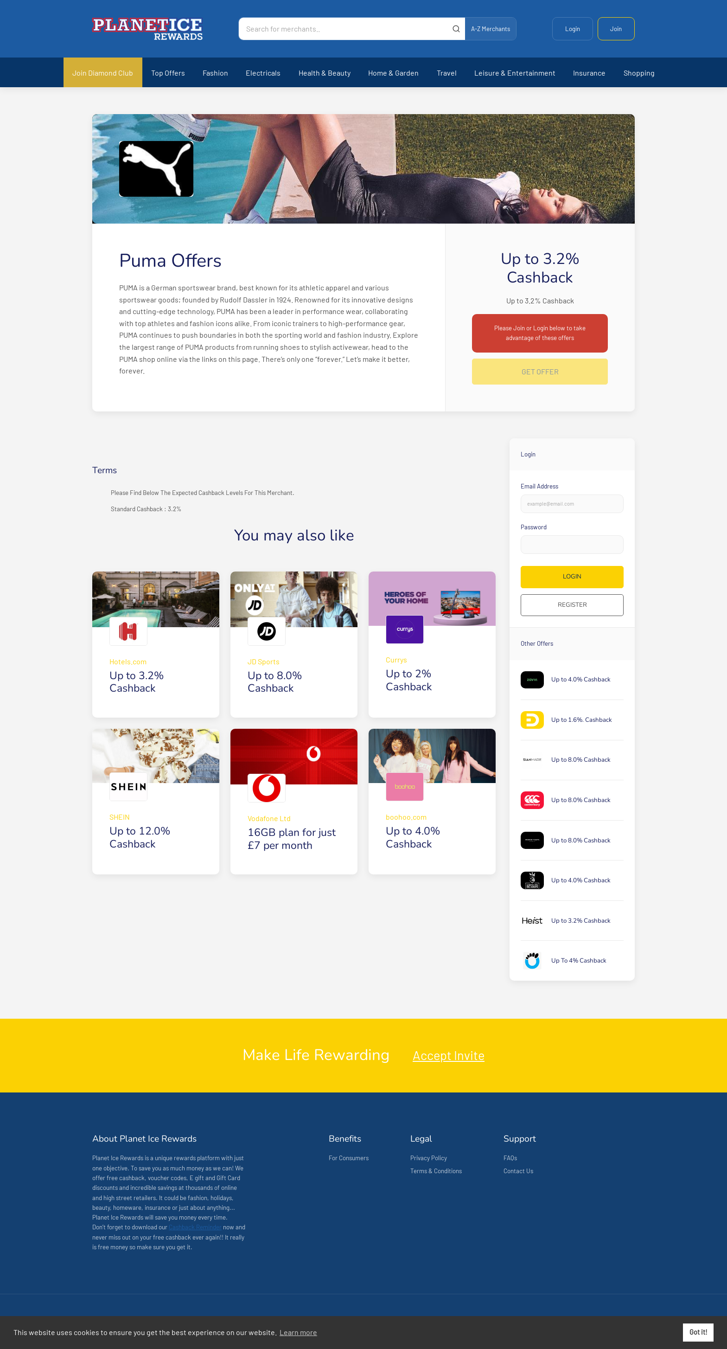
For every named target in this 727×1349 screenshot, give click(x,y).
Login (572, 28)
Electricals (263, 72)
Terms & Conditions (436, 1171)
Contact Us (518, 1171)
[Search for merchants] (343, 29)
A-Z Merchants (490, 28)
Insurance (589, 72)
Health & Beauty (325, 72)
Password (534, 527)
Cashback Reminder (195, 1227)
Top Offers (168, 72)
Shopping (639, 72)
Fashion (215, 72)
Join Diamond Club (102, 72)
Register (572, 605)
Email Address (539, 486)
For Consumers (349, 1158)
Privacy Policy (428, 1158)
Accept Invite (449, 1054)
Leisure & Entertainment (514, 72)
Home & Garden (393, 72)
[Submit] (456, 29)
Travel (447, 72)
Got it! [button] (698, 1332)
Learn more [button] (298, 1332)
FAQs (510, 1158)
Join (616, 28)
